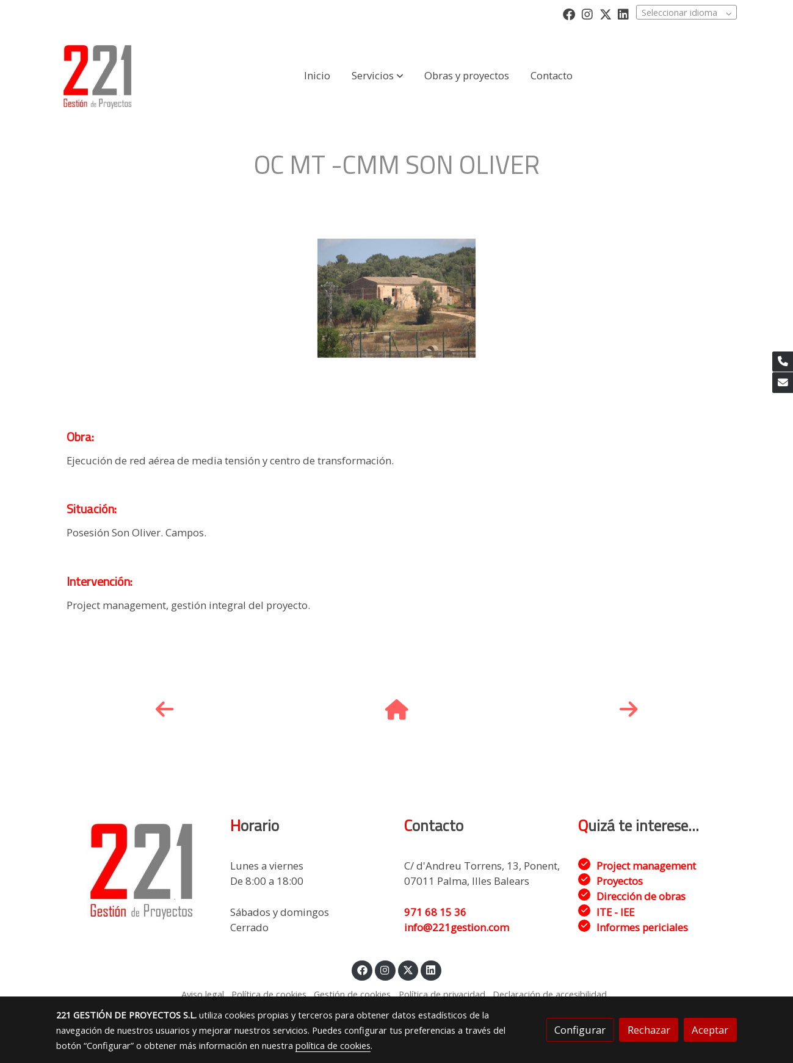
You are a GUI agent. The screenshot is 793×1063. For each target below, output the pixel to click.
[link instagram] (587, 13)
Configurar (580, 1030)
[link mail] (782, 382)
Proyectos (619, 881)
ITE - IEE (615, 912)
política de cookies (333, 1045)
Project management (646, 866)
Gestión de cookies (352, 994)
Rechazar (649, 1030)
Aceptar (710, 1030)
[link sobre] (135, 869)
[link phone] (782, 361)
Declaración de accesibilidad (550, 994)
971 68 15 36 (435, 912)
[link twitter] (605, 13)
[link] (97, 75)
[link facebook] (569, 13)
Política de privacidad (442, 994)
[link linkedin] (623, 13)
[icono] (164, 709)
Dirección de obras (641, 896)
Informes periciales (642, 927)
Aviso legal (202, 994)
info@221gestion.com (456, 927)
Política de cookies (268, 994)
